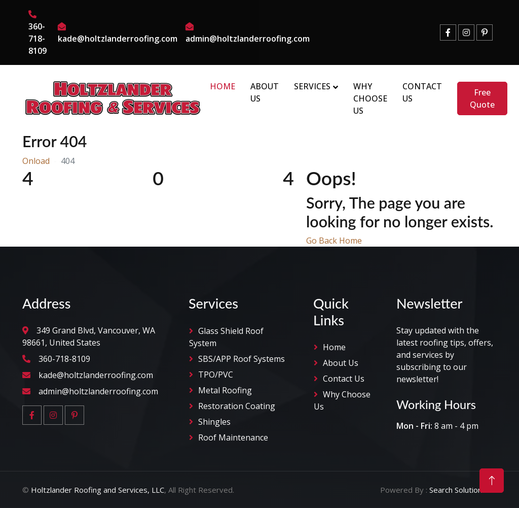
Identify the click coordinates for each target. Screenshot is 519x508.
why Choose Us (342, 400)
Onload (36, 160)
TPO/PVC (215, 374)
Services (312, 86)
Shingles (214, 421)
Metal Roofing (225, 390)
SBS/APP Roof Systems (241, 358)
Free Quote (482, 98)
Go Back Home (334, 240)
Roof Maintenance (233, 437)
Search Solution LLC (463, 490)
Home (222, 86)
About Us (264, 92)
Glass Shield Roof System (226, 337)
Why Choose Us (370, 98)
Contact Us (422, 92)
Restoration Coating (236, 406)
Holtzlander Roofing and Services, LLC (97, 490)
